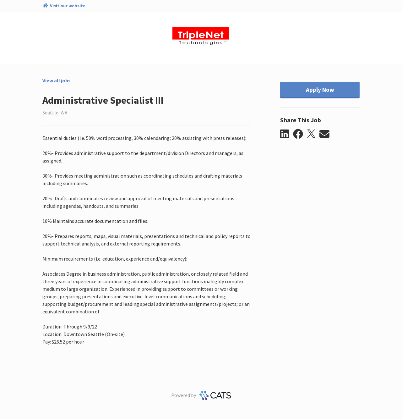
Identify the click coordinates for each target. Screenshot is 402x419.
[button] (286, 134)
